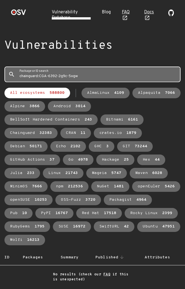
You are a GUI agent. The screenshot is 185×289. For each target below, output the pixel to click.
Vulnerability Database (65, 15)
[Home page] (18, 14)
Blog (106, 12)
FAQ (126, 12)
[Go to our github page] (171, 15)
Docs (149, 12)
